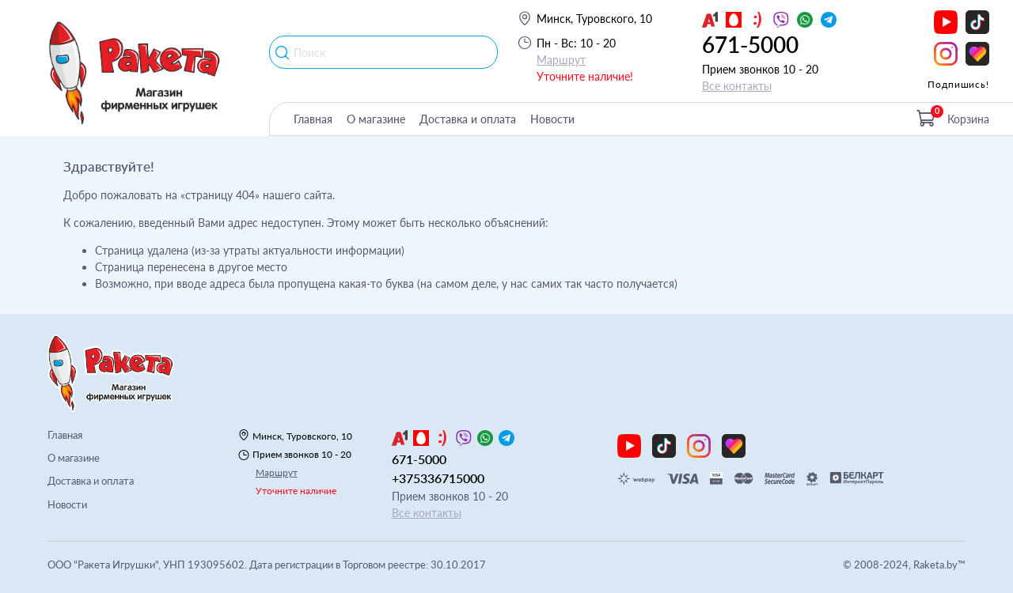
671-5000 (750, 44)
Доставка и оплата (467, 119)
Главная (313, 119)
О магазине (376, 119)
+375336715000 (438, 477)
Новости (552, 119)
